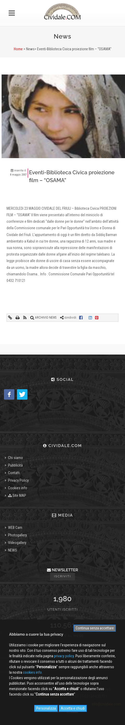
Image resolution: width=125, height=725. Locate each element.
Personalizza (46, 708)
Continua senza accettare (95, 628)
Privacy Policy (18, 480)
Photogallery (17, 535)
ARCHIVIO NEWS (43, 317)
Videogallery (17, 543)
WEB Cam (15, 527)
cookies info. (33, 672)
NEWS (12, 550)
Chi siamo (15, 458)
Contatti (14, 473)
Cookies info (17, 488)
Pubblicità (15, 465)
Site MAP (17, 495)
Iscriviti (62, 576)
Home (18, 49)
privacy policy (64, 656)
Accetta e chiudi (73, 708)
